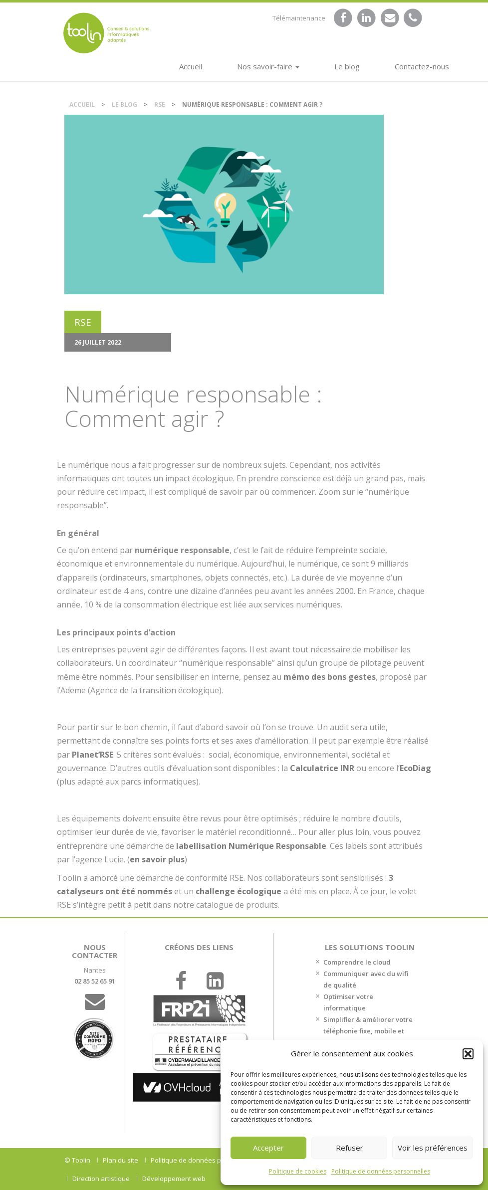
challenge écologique (238, 891)
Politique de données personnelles (380, 1171)
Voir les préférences (433, 1148)
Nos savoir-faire (268, 66)
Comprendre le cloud (357, 962)
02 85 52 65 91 (94, 981)
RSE (159, 104)
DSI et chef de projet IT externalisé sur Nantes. (106, 32)
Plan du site (120, 1160)
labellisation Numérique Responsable (251, 845)
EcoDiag (415, 768)
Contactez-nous (422, 66)
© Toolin (77, 1160)
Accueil (190, 66)
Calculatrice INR (322, 768)
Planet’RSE (92, 754)
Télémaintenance (298, 17)
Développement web (174, 1178)
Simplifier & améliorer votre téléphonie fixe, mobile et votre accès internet (368, 1031)
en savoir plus (157, 859)
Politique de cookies (297, 1171)
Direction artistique (101, 1178)
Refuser (349, 1148)
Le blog (347, 66)
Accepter (268, 1148)
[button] (468, 1054)
